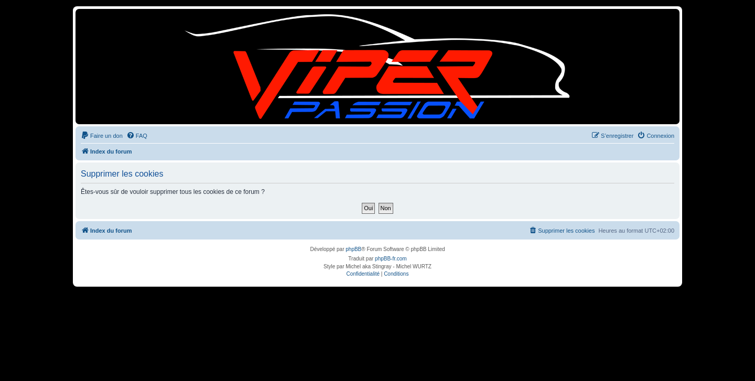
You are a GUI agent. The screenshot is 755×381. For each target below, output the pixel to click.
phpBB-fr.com (391, 259)
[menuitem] (102, 135)
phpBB (353, 249)
